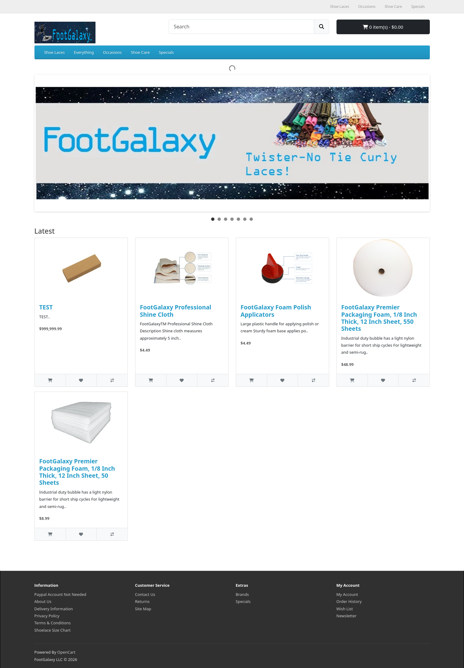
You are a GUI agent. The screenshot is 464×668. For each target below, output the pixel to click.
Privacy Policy (46, 616)
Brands (242, 594)
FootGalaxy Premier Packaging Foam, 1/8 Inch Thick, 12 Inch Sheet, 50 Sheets (77, 472)
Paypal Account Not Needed (60, 594)
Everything (84, 52)
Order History (349, 601)
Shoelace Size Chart (52, 630)
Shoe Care (140, 52)
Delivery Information (53, 608)
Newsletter (346, 616)
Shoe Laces (54, 52)
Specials (166, 52)
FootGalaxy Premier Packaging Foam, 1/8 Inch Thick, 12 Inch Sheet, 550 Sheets (379, 318)
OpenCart (66, 652)
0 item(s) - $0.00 (383, 27)
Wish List (344, 608)
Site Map (143, 608)
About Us (43, 601)
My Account (347, 594)
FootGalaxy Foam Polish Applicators (276, 310)
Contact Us (145, 594)
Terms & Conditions (52, 623)
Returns (142, 601)
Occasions (112, 52)
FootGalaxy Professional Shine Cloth (175, 310)
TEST (46, 307)
